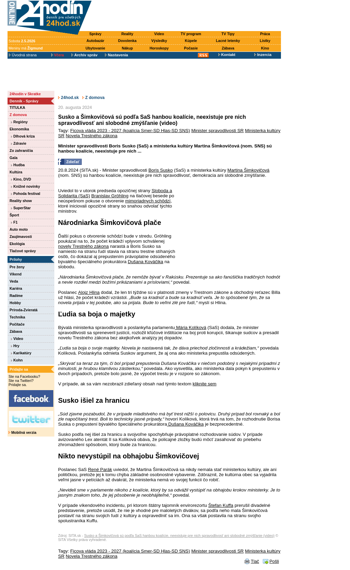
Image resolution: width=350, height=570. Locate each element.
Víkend (16, 274)
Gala (13, 158)
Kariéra (16, 288)
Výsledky (159, 41)
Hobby (15, 303)
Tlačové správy (23, 251)
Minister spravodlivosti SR (217, 130)
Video (159, 34)
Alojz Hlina (89, 292)
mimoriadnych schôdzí (148, 200)
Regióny (19, 122)
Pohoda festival (25, 193)
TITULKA (17, 107)
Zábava (228, 48)
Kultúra (16, 172)
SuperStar (21, 208)
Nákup (127, 48)
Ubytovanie (95, 48)
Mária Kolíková (190, 327)
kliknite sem (205, 383)
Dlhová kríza (23, 136)
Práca (265, 34)
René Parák (100, 469)
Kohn (17, 360)
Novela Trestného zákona (91, 135)
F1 (14, 222)
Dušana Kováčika (145, 261)
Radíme (16, 296)
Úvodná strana (23, 55)
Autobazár (95, 41)
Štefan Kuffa (220, 505)
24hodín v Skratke (25, 94)
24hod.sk (68, 97)
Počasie (191, 48)
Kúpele (191, 41)
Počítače (17, 324)
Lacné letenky (228, 41)
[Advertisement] (188, 16)
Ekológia (17, 244)
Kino (265, 48)
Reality (127, 34)
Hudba (18, 165)
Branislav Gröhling (110, 195)
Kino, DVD (21, 179)
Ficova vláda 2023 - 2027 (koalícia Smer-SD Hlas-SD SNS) (130, 130)
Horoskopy (159, 48)
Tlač (255, 561)
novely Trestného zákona (83, 246)
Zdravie (18, 143)
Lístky (265, 41)
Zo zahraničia (21, 150)
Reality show (21, 201)
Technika (17, 317)
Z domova (18, 115)
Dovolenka (127, 41)
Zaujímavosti (21, 236)
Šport (14, 215)
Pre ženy (17, 267)
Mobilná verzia (22, 432)
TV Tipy (227, 34)
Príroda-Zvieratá (24, 310)
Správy (95, 34)
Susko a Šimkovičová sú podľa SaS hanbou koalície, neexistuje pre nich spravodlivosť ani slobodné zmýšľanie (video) (179, 535)
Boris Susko (160, 170)
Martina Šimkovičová (248, 170)
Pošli (274, 561)
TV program (191, 34)
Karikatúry (21, 353)
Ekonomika (19, 129)
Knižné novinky (25, 186)
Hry (15, 346)
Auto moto (19, 229)
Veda (14, 281)
